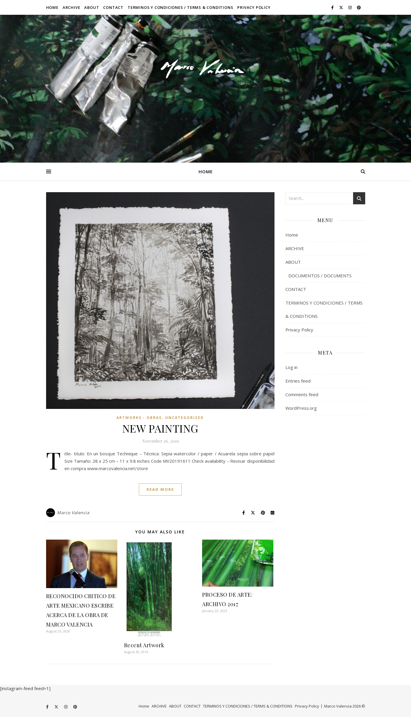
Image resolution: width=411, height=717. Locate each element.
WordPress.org (301, 408)
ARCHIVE (71, 7)
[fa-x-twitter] (341, 7)
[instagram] (350, 7)
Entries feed (298, 381)
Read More (160, 489)
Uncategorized (184, 417)
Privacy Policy (253, 7)
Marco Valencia (73, 512)
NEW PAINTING (160, 428)
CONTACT (113, 7)
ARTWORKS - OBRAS (139, 417)
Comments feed (301, 394)
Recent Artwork (144, 645)
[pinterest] (359, 7)
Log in (291, 367)
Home (52, 7)
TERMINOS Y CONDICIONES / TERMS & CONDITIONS (180, 7)
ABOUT (91, 7)
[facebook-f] (332, 7)
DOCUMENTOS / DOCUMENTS (320, 276)
